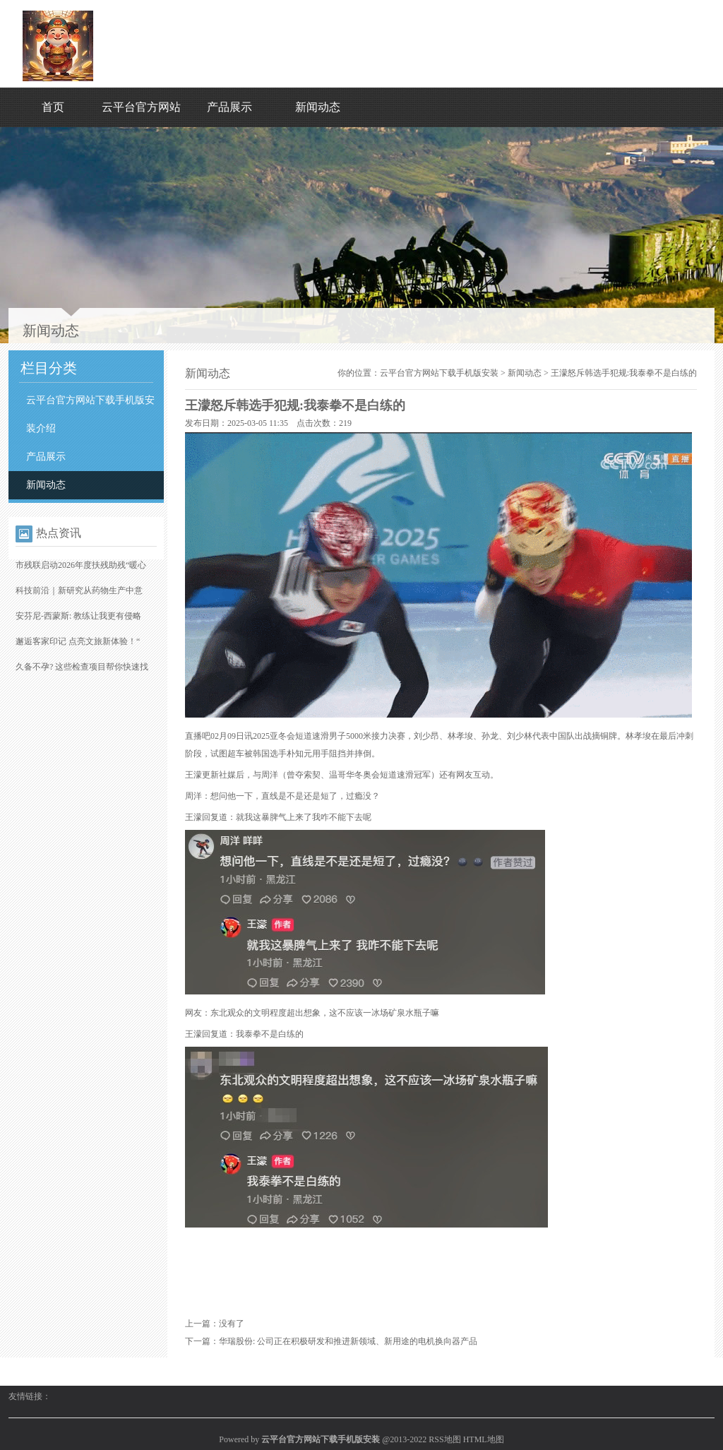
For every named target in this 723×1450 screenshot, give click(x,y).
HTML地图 (483, 1439)
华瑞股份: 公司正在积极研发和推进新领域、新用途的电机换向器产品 (348, 1341)
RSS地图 (444, 1439)
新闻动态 (317, 107)
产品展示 (229, 107)
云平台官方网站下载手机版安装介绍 (90, 414)
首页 (53, 107)
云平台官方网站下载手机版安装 (439, 373)
